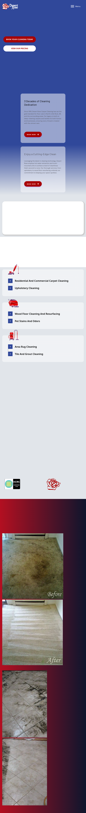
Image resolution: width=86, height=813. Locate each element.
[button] (19, 39)
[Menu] (75, 6)
